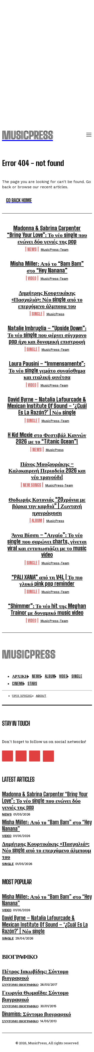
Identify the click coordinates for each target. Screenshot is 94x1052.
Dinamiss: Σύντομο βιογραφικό (36, 1013)
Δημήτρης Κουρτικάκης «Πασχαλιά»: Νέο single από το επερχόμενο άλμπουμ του (47, 299)
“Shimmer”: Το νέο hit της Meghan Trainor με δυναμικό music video (47, 609)
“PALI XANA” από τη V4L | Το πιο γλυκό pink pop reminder (47, 580)
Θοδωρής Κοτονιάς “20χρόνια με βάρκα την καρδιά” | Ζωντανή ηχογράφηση (47, 506)
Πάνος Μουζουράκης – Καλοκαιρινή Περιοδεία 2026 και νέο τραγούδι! (46, 470)
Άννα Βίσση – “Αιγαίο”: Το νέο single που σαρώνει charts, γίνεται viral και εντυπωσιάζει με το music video (46, 545)
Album (37, 520)
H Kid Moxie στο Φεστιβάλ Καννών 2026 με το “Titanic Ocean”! (47, 438)
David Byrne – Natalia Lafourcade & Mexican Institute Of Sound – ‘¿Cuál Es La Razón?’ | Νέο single (47, 406)
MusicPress (55, 314)
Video (32, 278)
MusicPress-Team (54, 250)
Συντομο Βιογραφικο (20, 984)
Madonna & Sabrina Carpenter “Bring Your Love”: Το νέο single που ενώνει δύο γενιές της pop (47, 235)
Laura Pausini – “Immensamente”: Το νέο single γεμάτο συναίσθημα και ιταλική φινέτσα (47, 370)
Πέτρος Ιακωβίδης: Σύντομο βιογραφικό (35, 974)
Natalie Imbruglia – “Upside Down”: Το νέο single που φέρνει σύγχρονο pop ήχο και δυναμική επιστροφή (47, 335)
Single (37, 313)
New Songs (32, 484)
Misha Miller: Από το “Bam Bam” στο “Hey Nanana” (47, 267)
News (32, 249)
